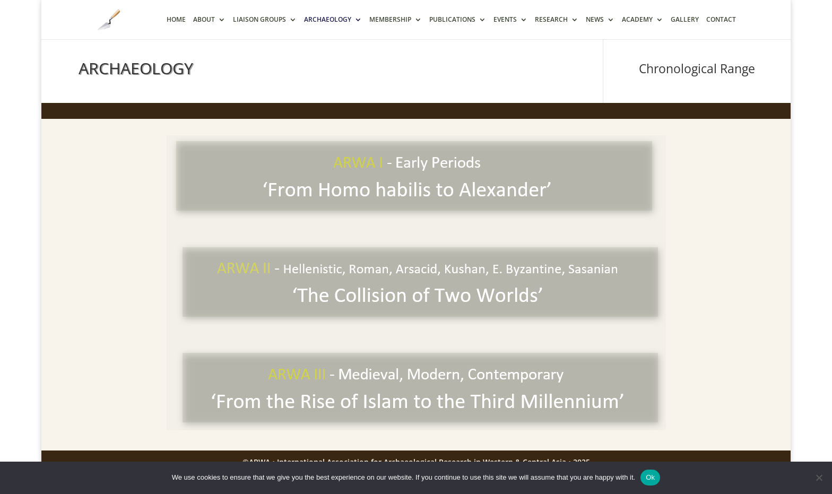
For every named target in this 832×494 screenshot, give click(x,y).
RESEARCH (551, 20)
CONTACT (721, 20)
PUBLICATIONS (452, 20)
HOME (176, 20)
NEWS (595, 20)
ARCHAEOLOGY (327, 20)
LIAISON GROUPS (259, 20)
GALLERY (685, 20)
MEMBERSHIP (390, 20)
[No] (818, 477)
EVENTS (505, 20)
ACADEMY (637, 20)
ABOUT (204, 20)
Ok (650, 477)
